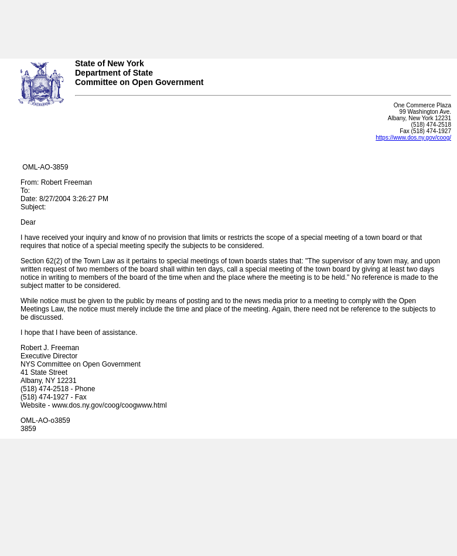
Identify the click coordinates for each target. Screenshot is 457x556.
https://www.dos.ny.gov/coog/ (413, 137)
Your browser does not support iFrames (228, 25)
